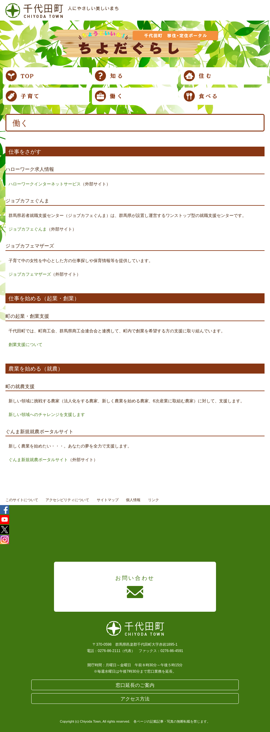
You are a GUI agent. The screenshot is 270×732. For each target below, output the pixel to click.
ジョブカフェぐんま (27, 229)
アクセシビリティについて (67, 500)
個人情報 (133, 500)
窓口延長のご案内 (135, 685)
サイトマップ (108, 500)
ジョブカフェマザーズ (29, 274)
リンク (153, 500)
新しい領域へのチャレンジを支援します (46, 414)
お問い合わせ (135, 578)
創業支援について (25, 344)
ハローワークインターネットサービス (44, 183)
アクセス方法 (135, 698)
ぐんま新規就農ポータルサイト (38, 459)
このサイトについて (21, 500)
